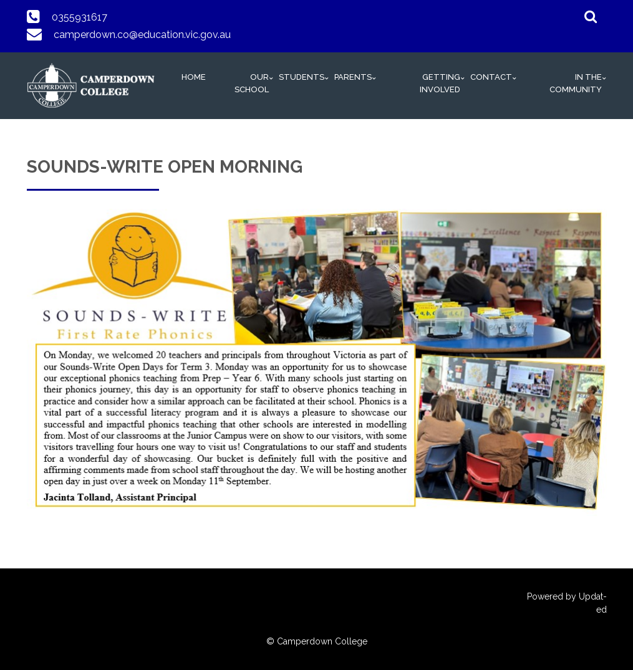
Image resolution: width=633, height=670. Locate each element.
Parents (353, 77)
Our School (251, 83)
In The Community (575, 83)
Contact (491, 77)
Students (301, 77)
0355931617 (79, 17)
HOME (193, 77)
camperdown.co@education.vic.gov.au (142, 35)
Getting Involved (440, 83)
